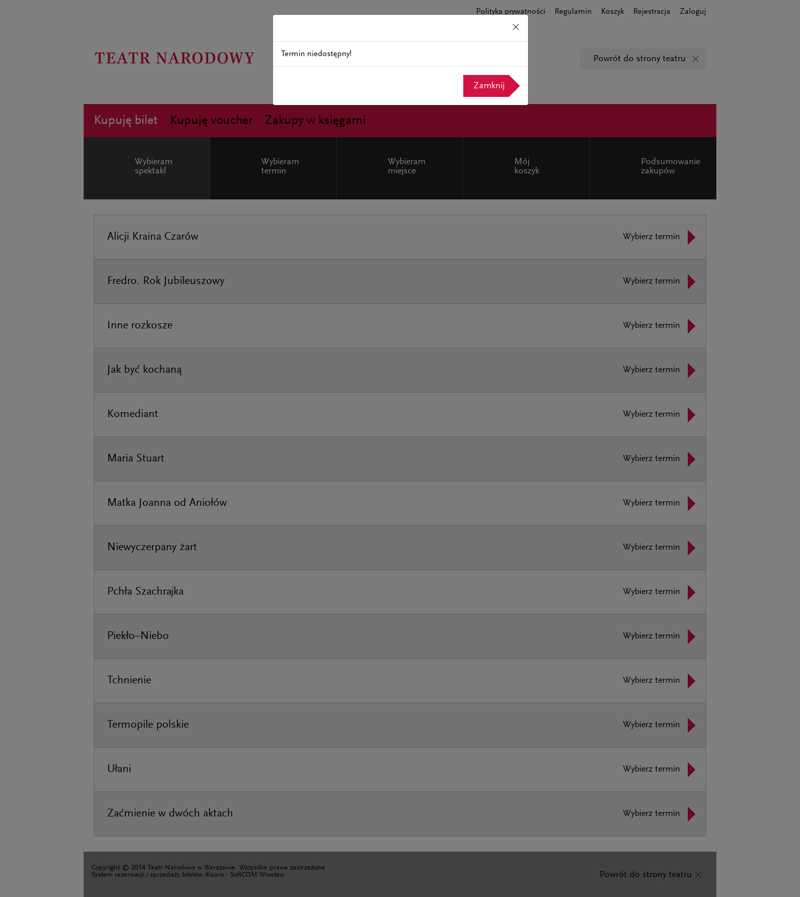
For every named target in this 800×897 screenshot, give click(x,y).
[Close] (516, 28)
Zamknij (489, 86)
